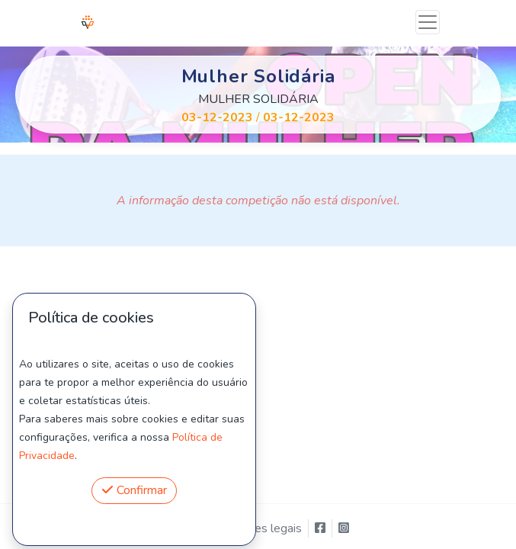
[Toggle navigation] (427, 22)
